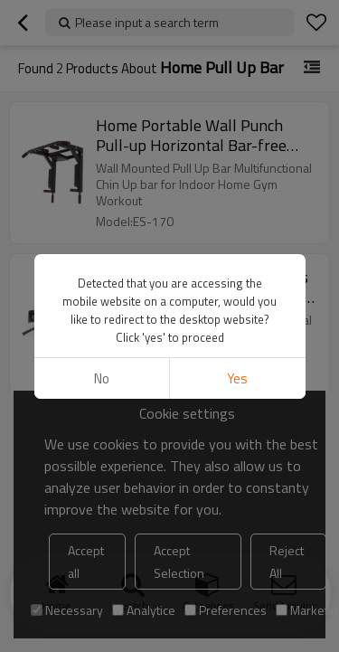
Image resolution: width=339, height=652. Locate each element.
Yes (237, 378)
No (101, 378)
